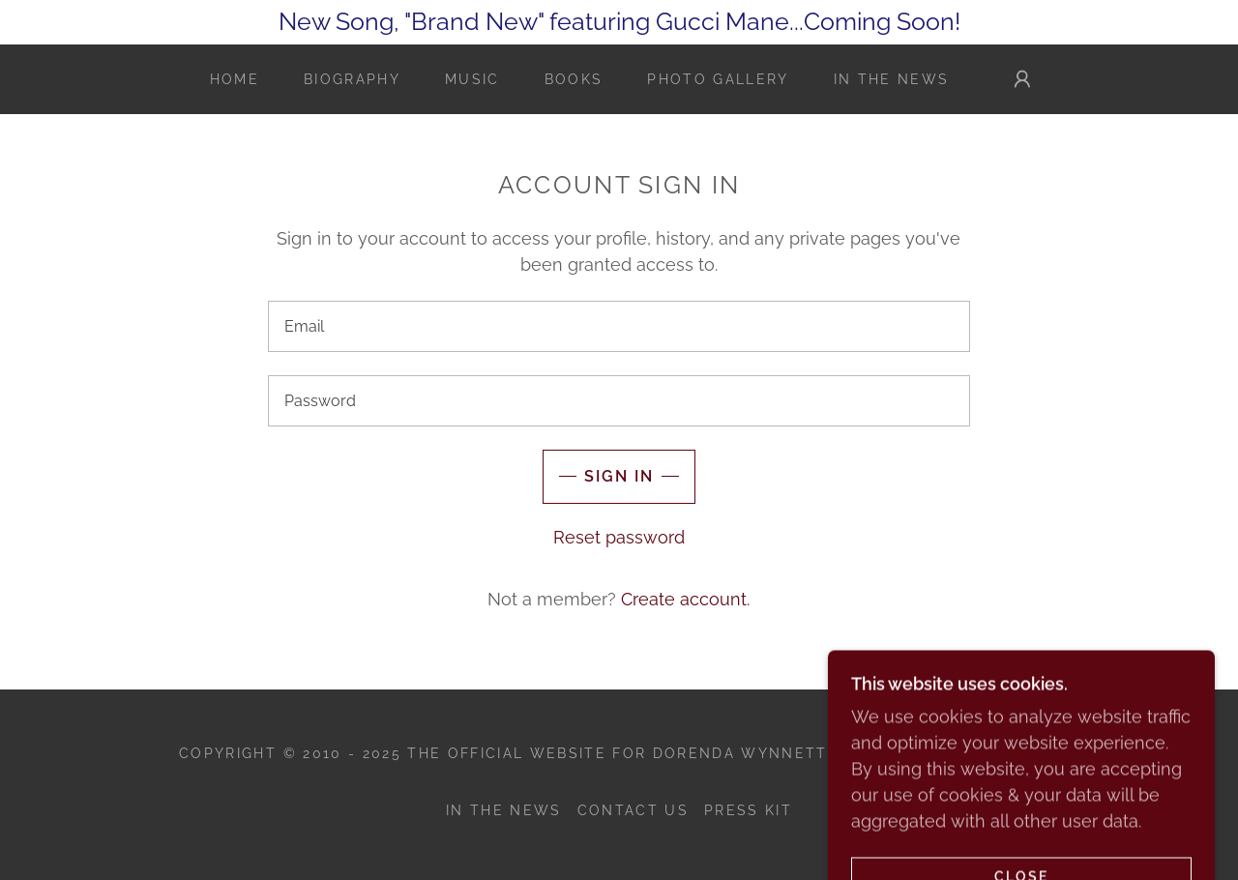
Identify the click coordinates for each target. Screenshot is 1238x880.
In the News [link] (892, 79)
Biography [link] (352, 79)
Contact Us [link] (633, 810)
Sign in (619, 476)
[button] (1022, 79)
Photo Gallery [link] (717, 79)
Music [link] (472, 79)
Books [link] (574, 79)
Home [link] (234, 79)
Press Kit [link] (748, 810)
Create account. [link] (685, 599)
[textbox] (618, 326)
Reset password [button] (619, 537)
